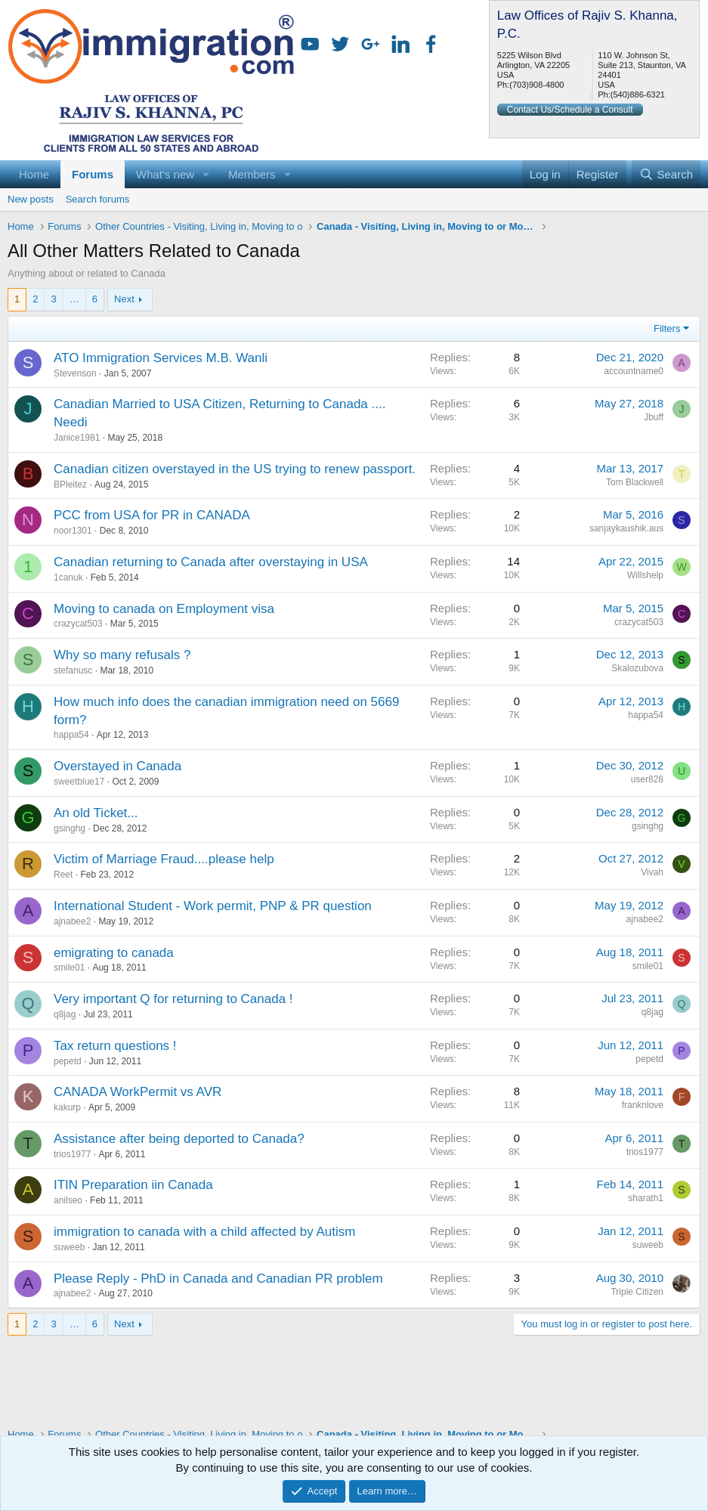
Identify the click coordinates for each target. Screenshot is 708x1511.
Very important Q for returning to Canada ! (173, 999)
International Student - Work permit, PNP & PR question (213, 906)
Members (252, 174)
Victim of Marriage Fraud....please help (164, 859)
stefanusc (73, 670)
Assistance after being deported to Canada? (179, 1139)
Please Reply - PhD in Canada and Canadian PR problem (218, 1278)
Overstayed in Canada (117, 766)
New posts (31, 199)
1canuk (68, 577)
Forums (92, 174)
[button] (206, 174)
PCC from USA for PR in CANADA (152, 515)
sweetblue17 (79, 781)
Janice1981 (77, 437)
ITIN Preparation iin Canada (133, 1185)
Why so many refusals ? (122, 655)
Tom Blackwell (634, 482)
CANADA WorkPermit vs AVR (137, 1092)
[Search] (666, 174)
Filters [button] (667, 328)
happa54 (71, 734)
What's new (165, 174)
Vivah (652, 872)
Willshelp (645, 575)
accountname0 (633, 371)
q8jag (65, 1014)
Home (34, 174)
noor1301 (73, 530)
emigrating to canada (114, 953)
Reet (63, 874)
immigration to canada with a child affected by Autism (204, 1232)
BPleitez (70, 484)
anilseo (68, 1200)
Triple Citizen (637, 1292)
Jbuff (653, 417)
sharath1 (645, 1198)
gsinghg (69, 828)
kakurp (67, 1107)
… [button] (74, 299)
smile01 (69, 967)
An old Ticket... (96, 813)
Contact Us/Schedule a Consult (570, 109)
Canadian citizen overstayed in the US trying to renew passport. (235, 469)
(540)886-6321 (638, 94)
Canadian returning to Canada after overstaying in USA (211, 562)
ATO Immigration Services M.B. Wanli (160, 358)
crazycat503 (78, 623)
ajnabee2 (72, 921)
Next (124, 299)
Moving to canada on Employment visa (164, 609)
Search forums (98, 199)
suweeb (69, 1247)
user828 (647, 779)
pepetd (68, 1061)
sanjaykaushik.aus (626, 528)
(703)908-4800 (536, 84)
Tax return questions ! (115, 1046)
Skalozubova (637, 668)
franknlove (642, 1105)
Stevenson (75, 373)
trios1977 (72, 1154)
